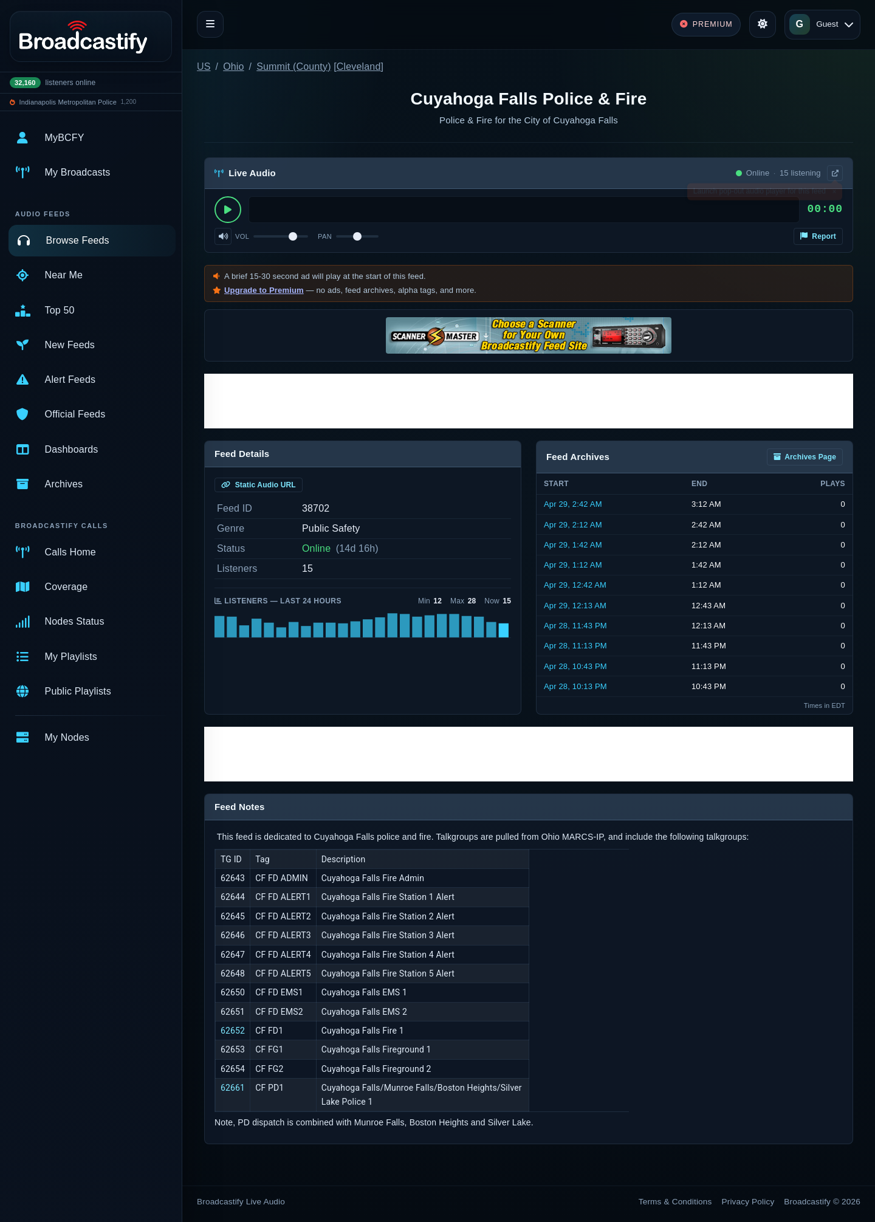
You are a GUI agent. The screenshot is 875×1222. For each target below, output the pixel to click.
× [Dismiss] (834, 193)
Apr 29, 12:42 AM (575, 584)
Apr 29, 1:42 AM (573, 544)
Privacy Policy (748, 1201)
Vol (242, 236)
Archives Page (805, 457)
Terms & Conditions (675, 1201)
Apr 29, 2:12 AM (573, 524)
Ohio (233, 66)
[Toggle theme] (762, 24)
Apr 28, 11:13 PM (575, 645)
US (204, 66)
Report (818, 236)
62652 (233, 1030)
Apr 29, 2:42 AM (573, 504)
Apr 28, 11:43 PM (575, 625)
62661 (233, 1088)
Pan (325, 236)
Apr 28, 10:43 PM (575, 666)
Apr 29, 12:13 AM (575, 605)
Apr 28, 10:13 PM (575, 686)
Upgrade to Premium (264, 290)
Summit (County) (293, 66)
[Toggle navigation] (210, 24)
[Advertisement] (528, 401)
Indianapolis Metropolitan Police (68, 102)
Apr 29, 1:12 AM (573, 564)
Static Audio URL (258, 485)
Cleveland (359, 66)
